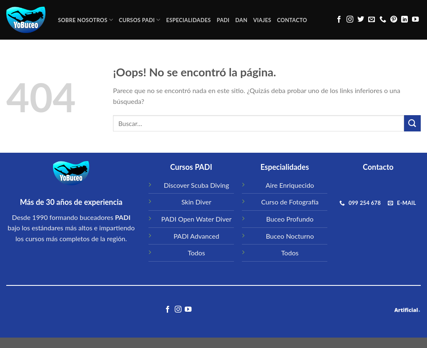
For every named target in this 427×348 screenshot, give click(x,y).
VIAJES (262, 20)
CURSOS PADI (140, 20)
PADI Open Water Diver (196, 219)
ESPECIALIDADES (188, 20)
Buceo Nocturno (290, 236)
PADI (223, 20)
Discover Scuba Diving (196, 185)
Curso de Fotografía (290, 202)
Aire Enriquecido (290, 185)
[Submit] (412, 123)
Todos (196, 253)
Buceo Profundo (290, 219)
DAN (241, 20)
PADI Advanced (196, 236)
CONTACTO (292, 20)
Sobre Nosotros (85, 20)
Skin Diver (196, 202)
